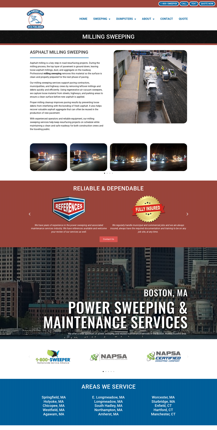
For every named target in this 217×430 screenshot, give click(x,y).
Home (83, 19)
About (148, 19)
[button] (104, 173)
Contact (166, 19)
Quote (183, 19)
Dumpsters (126, 19)
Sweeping (101, 19)
